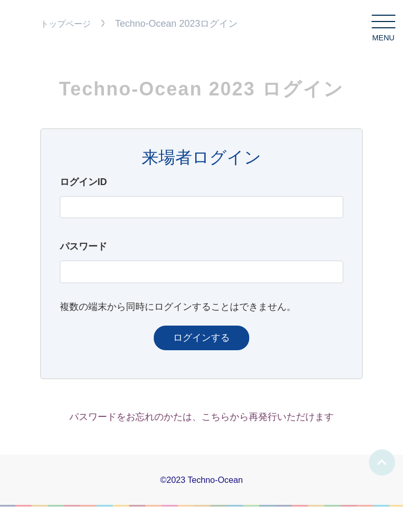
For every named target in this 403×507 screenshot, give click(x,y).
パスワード (83, 246)
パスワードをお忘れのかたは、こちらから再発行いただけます (201, 417)
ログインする (201, 337)
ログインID (83, 182)
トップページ (65, 23)
